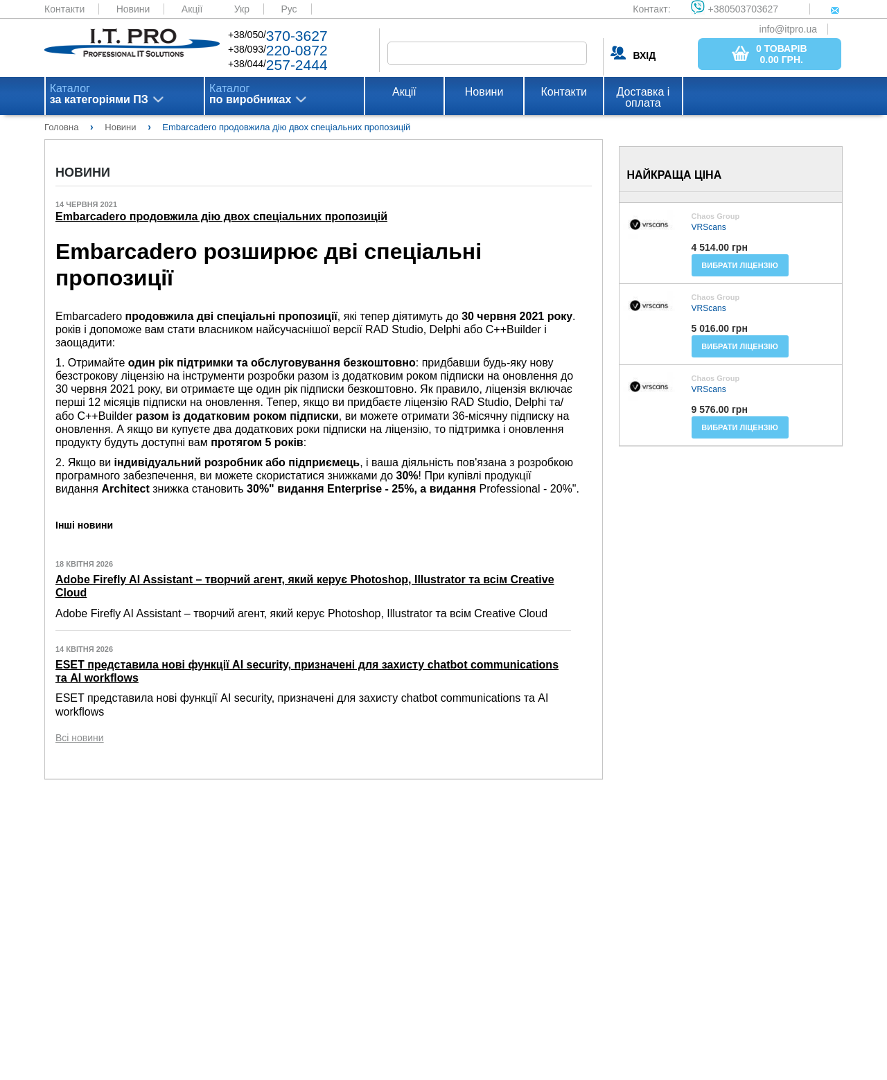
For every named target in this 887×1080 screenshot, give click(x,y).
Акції (192, 9)
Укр (241, 9)
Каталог (99, 94)
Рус (289, 9)
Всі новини (79, 737)
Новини (133, 9)
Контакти (64, 9)
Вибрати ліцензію (739, 265)
